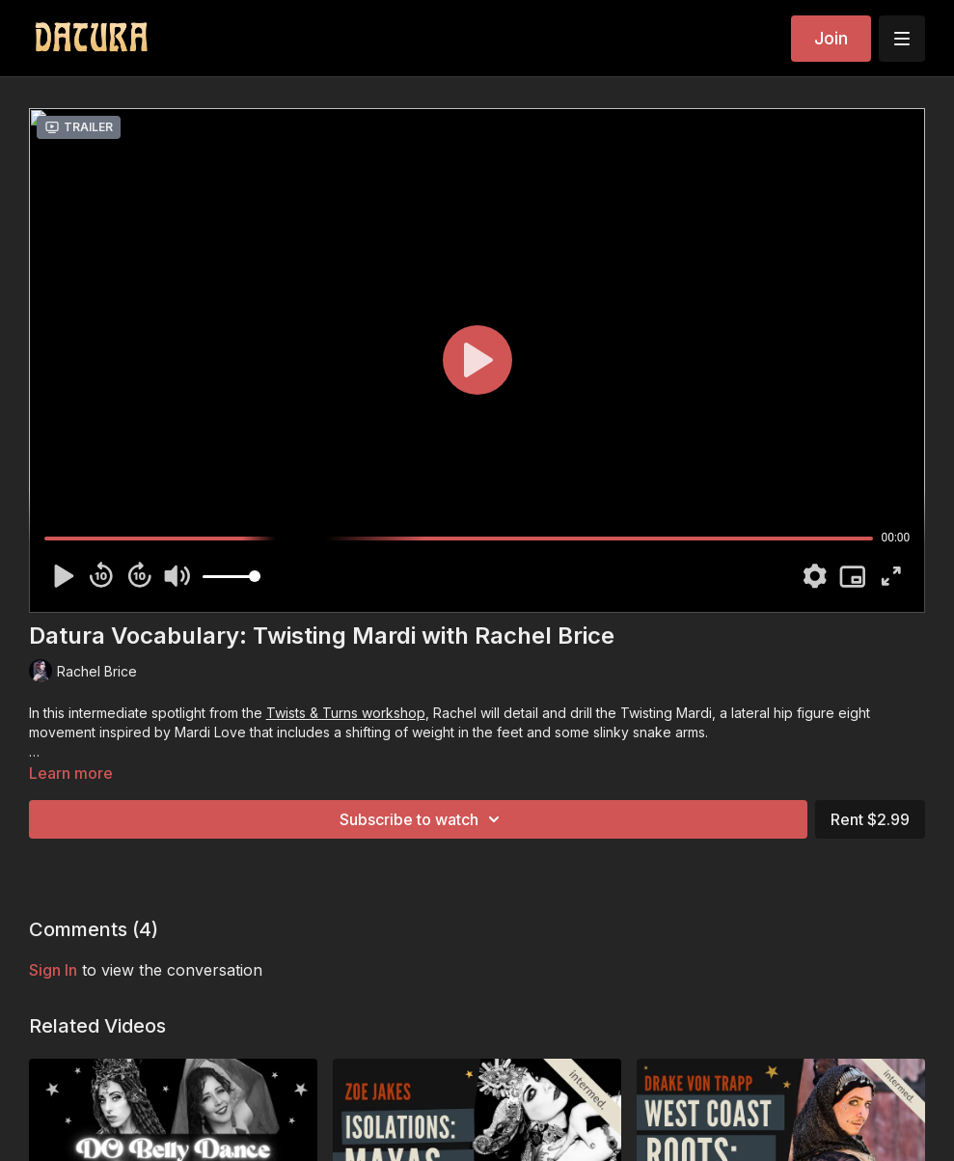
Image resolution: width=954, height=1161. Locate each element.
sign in (53, 970)
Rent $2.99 (870, 819)
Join (831, 38)
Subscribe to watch (422, 819)
